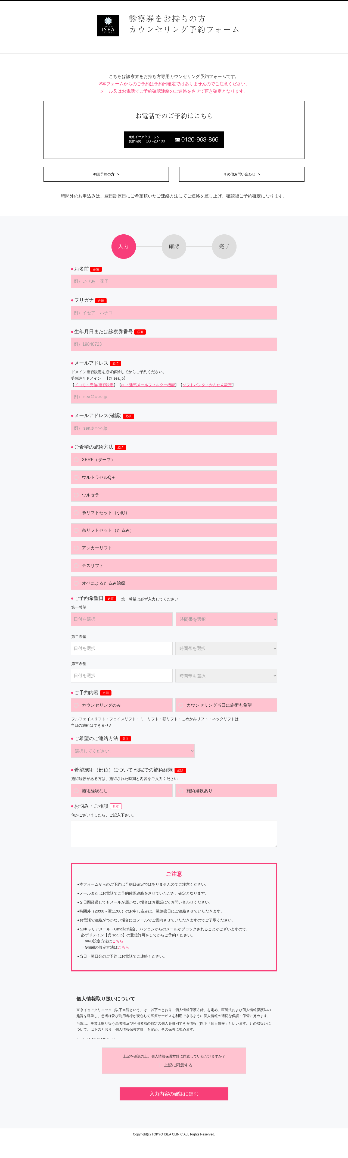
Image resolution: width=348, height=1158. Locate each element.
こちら (117, 941)
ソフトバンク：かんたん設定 (207, 385)
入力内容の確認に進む (174, 1094)
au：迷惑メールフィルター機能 (148, 385)
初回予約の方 (103, 174)
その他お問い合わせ (239, 174)
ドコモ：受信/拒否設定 (94, 385)
